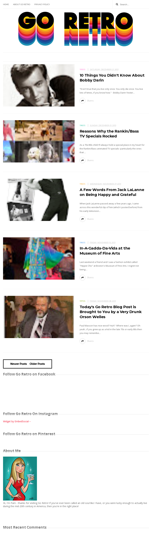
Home (6, 4)
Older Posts (37, 364)
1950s (82, 69)
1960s (82, 125)
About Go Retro (21, 4)
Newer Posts (18, 364)
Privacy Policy (42, 4)
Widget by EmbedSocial (17, 421)
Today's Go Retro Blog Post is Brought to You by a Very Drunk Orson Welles (111, 312)
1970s (82, 301)
